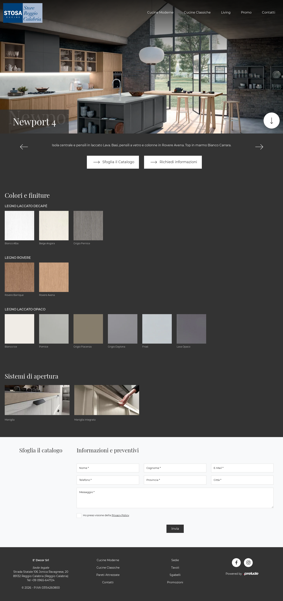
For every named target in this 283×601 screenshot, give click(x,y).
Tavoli (175, 567)
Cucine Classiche (197, 12)
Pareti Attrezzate (107, 575)
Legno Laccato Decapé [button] (26, 206)
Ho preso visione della (106, 515)
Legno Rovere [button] (18, 258)
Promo (246, 12)
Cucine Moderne (160, 12)
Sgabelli (175, 575)
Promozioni (175, 582)
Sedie (175, 560)
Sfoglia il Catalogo (113, 162)
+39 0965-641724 (42, 580)
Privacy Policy (120, 515)
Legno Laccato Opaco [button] (25, 309)
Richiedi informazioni (173, 162)
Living (226, 12)
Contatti (268, 12)
